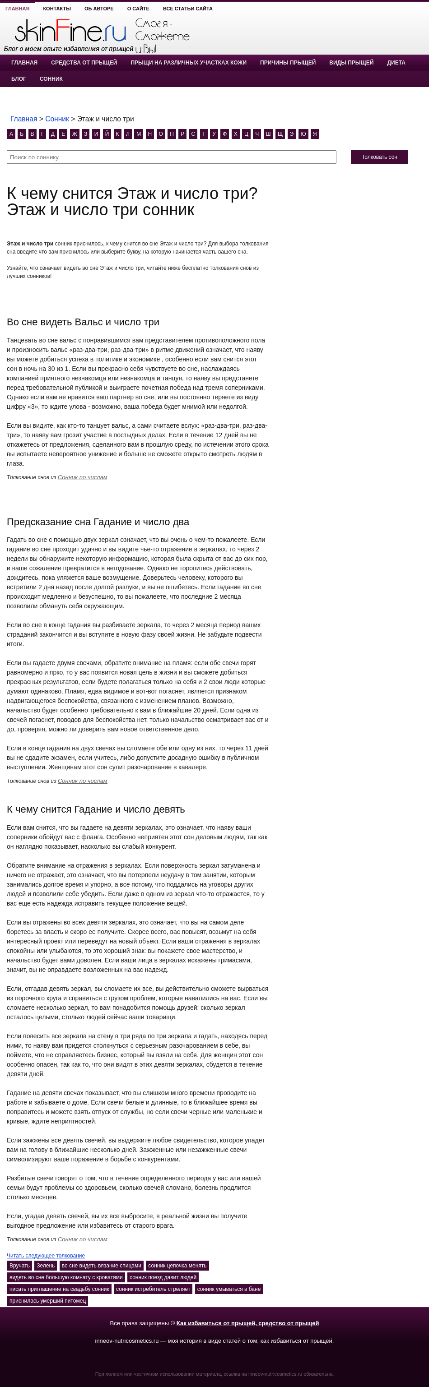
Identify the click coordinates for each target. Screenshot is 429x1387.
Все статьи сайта (188, 8)
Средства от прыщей (84, 63)
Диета (396, 63)
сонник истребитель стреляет (153, 1289)
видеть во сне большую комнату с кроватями (66, 1277)
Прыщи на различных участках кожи (189, 63)
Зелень (46, 1265)
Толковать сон (379, 157)
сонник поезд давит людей (163, 1277)
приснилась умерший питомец (47, 1301)
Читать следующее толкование (46, 1256)
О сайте (138, 8)
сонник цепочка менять (177, 1265)
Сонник (51, 79)
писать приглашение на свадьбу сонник (59, 1289)
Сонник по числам (82, 477)
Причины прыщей (288, 63)
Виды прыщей (351, 63)
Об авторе (99, 8)
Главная (17, 8)
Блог (18, 79)
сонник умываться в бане (229, 1289)
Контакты (57, 8)
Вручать (19, 1265)
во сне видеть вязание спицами (101, 1265)
